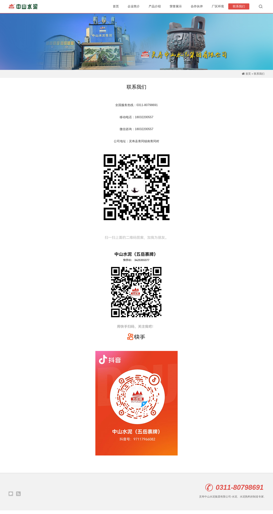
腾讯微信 (11, 497)
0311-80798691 (234, 491)
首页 (116, 7)
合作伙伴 (197, 7)
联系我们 (239, 7)
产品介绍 (155, 7)
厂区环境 (218, 7)
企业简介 (134, 7)
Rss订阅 (18, 497)
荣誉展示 (176, 7)
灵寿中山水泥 (24, 7)
